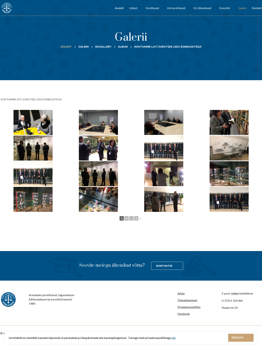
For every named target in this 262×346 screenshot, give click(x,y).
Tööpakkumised (187, 300)
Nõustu (238, 337)
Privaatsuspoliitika (188, 307)
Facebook (183, 313)
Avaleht (119, 8)
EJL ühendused (202, 8)
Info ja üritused (176, 8)
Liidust (133, 8)
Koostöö (224, 8)
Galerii (242, 8)
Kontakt (257, 8)
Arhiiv (181, 293)
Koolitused (152, 8)
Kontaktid (164, 265)
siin (173, 337)
